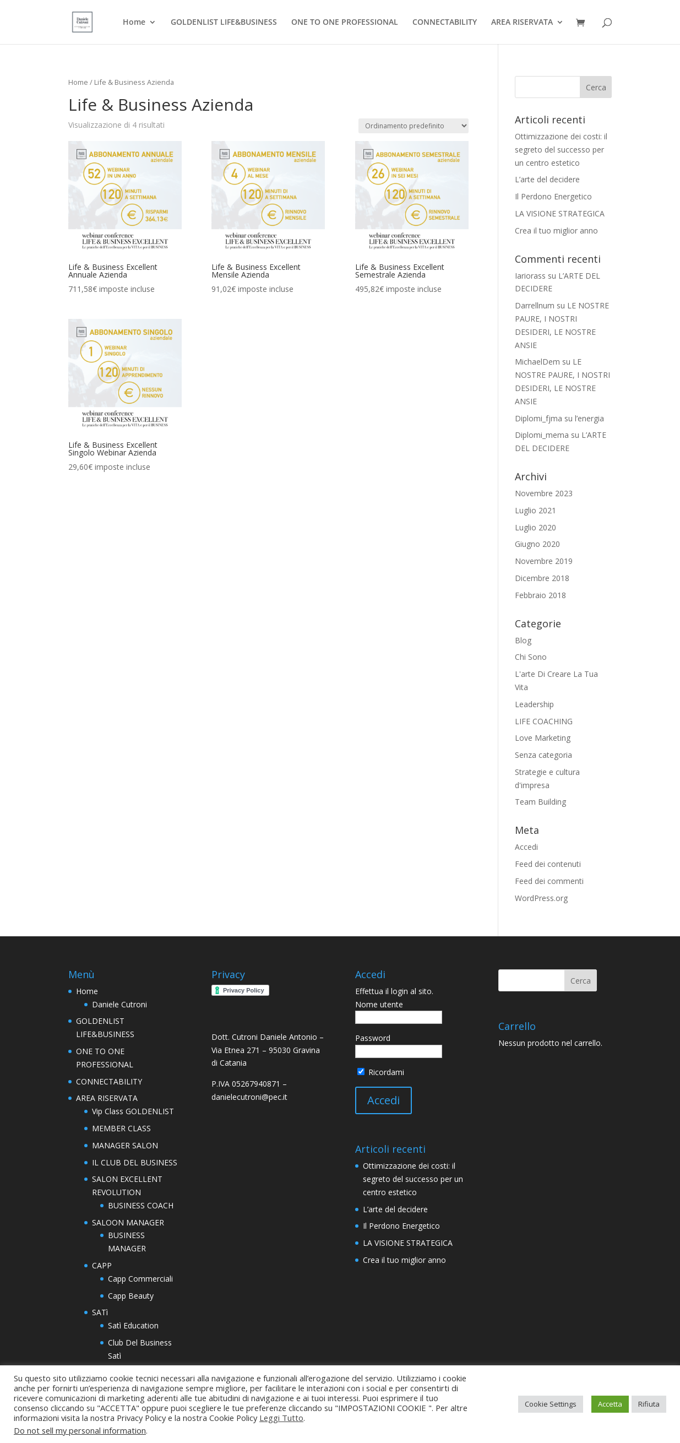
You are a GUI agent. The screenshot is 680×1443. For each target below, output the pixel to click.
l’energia (589, 418)
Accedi (526, 847)
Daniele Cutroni (119, 1004)
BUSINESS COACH (140, 1205)
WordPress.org (541, 898)
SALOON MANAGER (128, 1222)
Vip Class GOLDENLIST (133, 1111)
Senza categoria (543, 755)
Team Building (540, 801)
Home (134, 22)
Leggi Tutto (281, 1417)
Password (372, 1038)
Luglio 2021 (535, 510)
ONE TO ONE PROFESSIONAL (344, 22)
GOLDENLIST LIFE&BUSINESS (224, 22)
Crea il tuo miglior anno (556, 230)
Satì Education (133, 1325)
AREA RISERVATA (522, 22)
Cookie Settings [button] (550, 1404)
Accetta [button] (610, 1404)
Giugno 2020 (537, 544)
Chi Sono (531, 657)
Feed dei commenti (549, 881)
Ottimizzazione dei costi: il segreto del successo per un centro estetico (561, 149)
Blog (523, 640)
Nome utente (379, 1004)
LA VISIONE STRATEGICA (560, 213)
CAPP (102, 1265)
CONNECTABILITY (444, 22)
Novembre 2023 (544, 493)
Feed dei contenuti (548, 864)
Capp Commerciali (140, 1278)
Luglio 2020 (535, 527)
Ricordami (380, 1072)
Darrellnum (534, 305)
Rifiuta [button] (649, 1404)
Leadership (534, 704)
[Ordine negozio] (413, 125)
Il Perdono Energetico (553, 196)
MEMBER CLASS (121, 1128)
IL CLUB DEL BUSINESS (134, 1162)
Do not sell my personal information (80, 1430)
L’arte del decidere (547, 179)
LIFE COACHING (544, 721)
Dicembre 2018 (542, 578)
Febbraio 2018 (540, 595)
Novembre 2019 (544, 561)
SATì (100, 1312)
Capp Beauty (131, 1295)
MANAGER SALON (125, 1145)
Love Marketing (542, 738)
